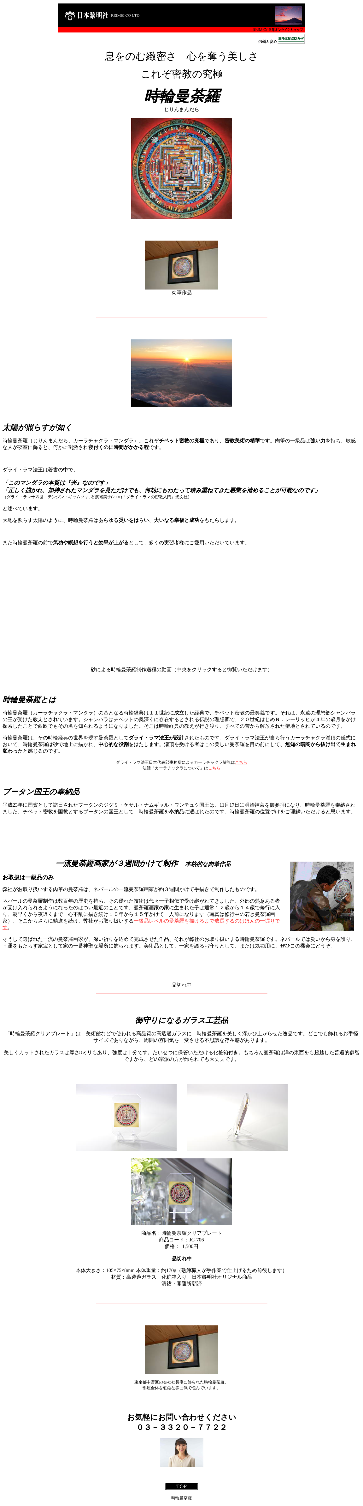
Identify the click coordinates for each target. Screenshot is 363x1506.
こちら (241, 762)
